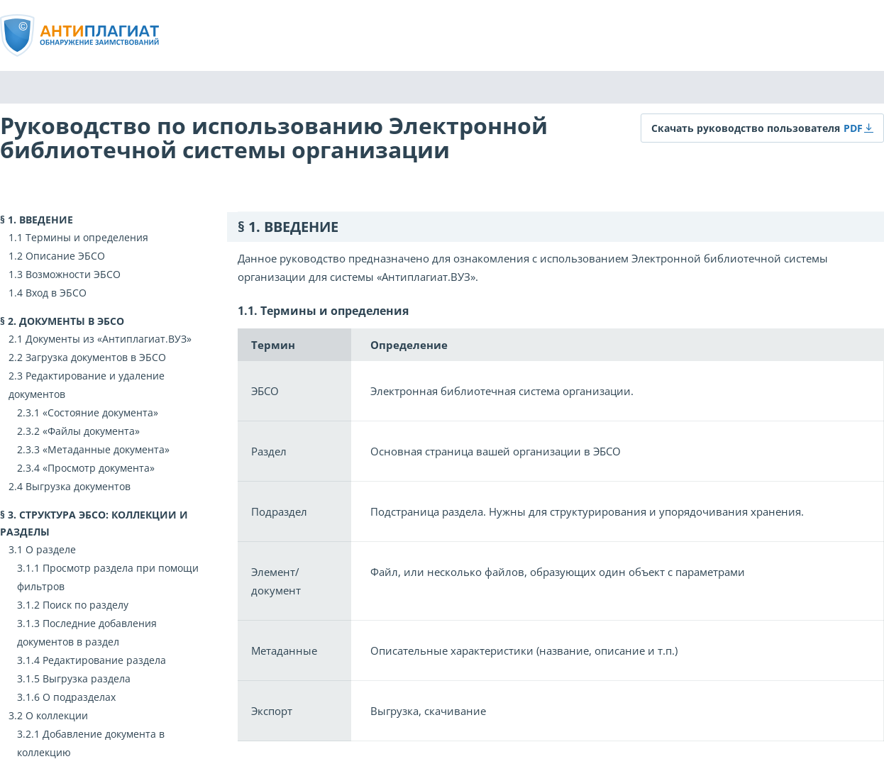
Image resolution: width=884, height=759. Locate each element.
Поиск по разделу (85, 604)
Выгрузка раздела (87, 678)
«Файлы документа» (91, 431)
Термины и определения (87, 237)
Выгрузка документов (78, 486)
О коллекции (57, 715)
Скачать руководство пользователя (745, 128)
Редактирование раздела (104, 660)
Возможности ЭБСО (73, 274)
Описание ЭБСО (65, 255)
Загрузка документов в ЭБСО (96, 357)
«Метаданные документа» (106, 449)
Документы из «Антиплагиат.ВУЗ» (109, 338)
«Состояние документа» (100, 412)
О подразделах (79, 697)
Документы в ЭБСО (71, 321)
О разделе (51, 549)
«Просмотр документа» (99, 468)
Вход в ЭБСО (56, 292)
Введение (46, 219)
